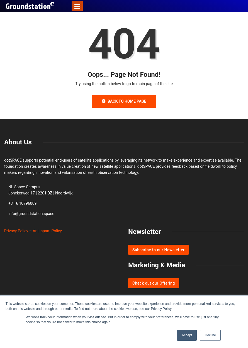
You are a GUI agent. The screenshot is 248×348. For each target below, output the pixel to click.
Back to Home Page (124, 101)
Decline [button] (210, 335)
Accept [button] (187, 335)
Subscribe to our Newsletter (158, 250)
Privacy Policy (16, 231)
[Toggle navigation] (77, 6)
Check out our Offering (153, 283)
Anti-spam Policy (47, 231)
